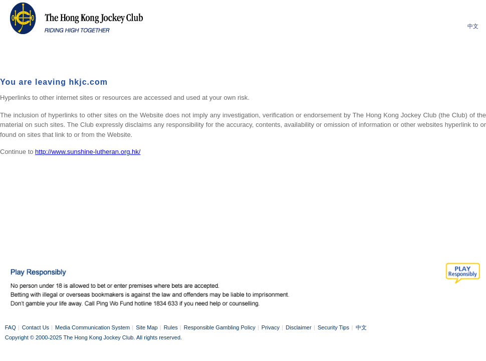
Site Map (146, 327)
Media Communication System (92, 327)
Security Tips (333, 327)
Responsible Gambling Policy (220, 327)
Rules (171, 327)
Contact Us (35, 327)
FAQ (10, 327)
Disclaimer (298, 327)
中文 (472, 26)
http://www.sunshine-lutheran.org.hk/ (87, 151)
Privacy (271, 327)
